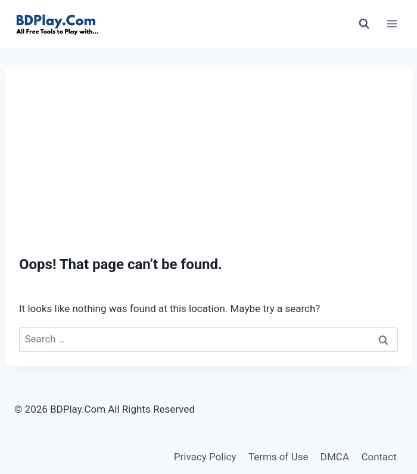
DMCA (334, 457)
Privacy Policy (205, 457)
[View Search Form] (364, 24)
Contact (378, 457)
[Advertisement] (208, 150)
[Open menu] (392, 23)
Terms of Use (278, 457)
